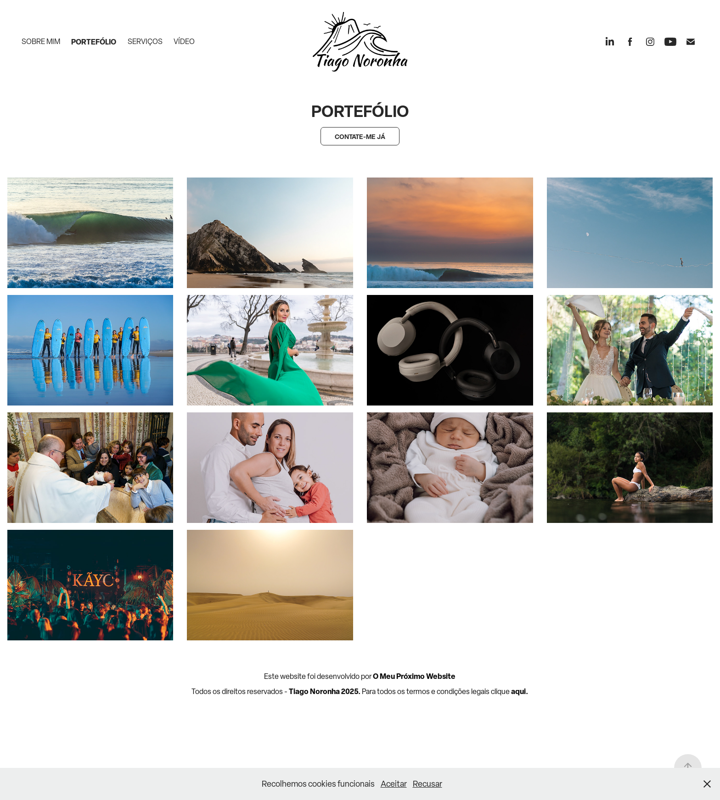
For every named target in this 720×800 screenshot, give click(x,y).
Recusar (427, 783)
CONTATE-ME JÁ (360, 136)
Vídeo (184, 41)
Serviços (145, 41)
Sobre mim (41, 41)
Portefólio (93, 42)
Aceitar (394, 783)
